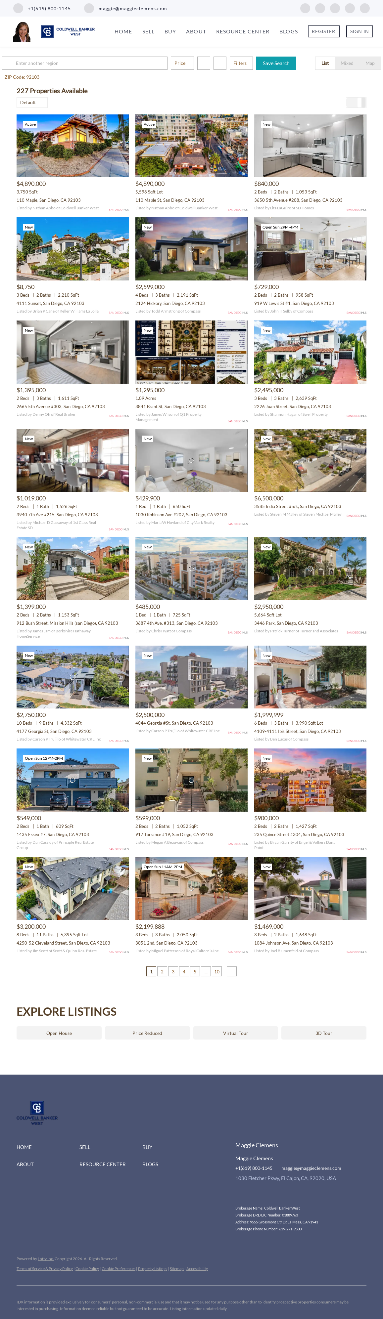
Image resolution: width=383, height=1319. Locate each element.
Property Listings (152, 1268)
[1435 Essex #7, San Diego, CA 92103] (73, 780)
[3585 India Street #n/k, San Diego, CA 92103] (310, 460)
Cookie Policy (87, 1268)
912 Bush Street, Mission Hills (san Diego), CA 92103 (67, 623)
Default (28, 102)
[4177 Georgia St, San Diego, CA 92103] (73, 677)
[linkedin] (320, 7)
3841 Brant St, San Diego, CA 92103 (170, 406)
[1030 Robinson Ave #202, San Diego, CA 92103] (191, 460)
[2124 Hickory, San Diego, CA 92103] (191, 248)
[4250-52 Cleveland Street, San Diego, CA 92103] (73, 888)
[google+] (365, 7)
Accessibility (197, 1268)
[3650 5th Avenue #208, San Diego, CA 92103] (310, 146)
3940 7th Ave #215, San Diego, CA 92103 (57, 514)
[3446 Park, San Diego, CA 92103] (310, 568)
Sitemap (177, 1268)
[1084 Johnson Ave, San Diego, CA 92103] (310, 888)
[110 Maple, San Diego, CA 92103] (73, 146)
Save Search (290, 63)
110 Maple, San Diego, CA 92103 (49, 200)
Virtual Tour (235, 1033)
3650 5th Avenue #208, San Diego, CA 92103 (298, 200)
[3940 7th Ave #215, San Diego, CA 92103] (73, 460)
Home (123, 31)
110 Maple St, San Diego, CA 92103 (170, 200)
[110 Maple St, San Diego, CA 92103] (191, 146)
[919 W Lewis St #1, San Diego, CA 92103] (310, 248)
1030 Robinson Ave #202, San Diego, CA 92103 (181, 514)
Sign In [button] (359, 31)
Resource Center (243, 31)
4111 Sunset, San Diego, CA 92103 (50, 303)
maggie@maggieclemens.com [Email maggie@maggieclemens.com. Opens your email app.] (311, 1168)
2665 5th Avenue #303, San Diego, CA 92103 (61, 406)
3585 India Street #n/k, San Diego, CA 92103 (297, 506)
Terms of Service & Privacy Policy (45, 1268)
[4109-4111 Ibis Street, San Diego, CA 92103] (310, 677)
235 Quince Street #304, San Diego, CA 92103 (299, 834)
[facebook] (305, 7)
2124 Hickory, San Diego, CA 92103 (170, 303)
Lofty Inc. (46, 1258)
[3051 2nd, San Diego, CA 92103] (191, 888)
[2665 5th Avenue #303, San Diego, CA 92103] (73, 352)
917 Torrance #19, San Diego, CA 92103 (174, 834)
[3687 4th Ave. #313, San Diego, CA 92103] (191, 568)
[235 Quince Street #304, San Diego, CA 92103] (310, 780)
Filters (254, 63)
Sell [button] (148, 31)
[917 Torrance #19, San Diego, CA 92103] (191, 780)
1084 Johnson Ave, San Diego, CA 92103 (293, 943)
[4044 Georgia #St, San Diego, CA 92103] (191, 677)
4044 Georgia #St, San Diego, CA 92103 (174, 723)
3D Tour (323, 1033)
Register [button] (324, 31)
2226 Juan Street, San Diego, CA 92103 (292, 406)
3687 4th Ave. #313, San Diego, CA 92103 (176, 623)
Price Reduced (147, 1033)
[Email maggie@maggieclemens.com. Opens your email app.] (126, 8)
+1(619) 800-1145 (253, 1168)
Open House (59, 1033)
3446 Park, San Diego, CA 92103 (286, 623)
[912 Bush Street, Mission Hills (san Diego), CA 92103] (73, 568)
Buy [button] (170, 31)
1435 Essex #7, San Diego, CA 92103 (53, 834)
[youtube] (350, 7)
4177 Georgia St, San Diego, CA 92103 (54, 731)
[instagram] (335, 7)
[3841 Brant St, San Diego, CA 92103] (191, 352)
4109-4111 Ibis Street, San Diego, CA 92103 (297, 731)
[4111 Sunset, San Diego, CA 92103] (73, 248)
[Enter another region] (102, 63)
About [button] (196, 31)
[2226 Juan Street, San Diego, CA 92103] (310, 352)
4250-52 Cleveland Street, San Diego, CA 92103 (63, 943)
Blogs (288, 31)
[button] (24, 63)
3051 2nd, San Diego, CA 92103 (166, 943)
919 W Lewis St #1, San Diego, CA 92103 (294, 303)
